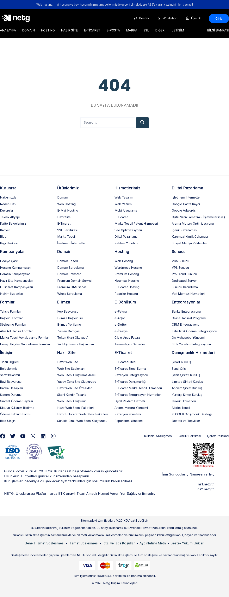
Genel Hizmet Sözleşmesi (44, 543)
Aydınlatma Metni (153, 543)
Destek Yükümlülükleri (187, 543)
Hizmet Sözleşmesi (83, 543)
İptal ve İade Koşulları (119, 543)
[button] (219, 18)
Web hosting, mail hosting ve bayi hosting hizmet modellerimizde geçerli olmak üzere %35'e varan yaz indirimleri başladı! (114, 4)
